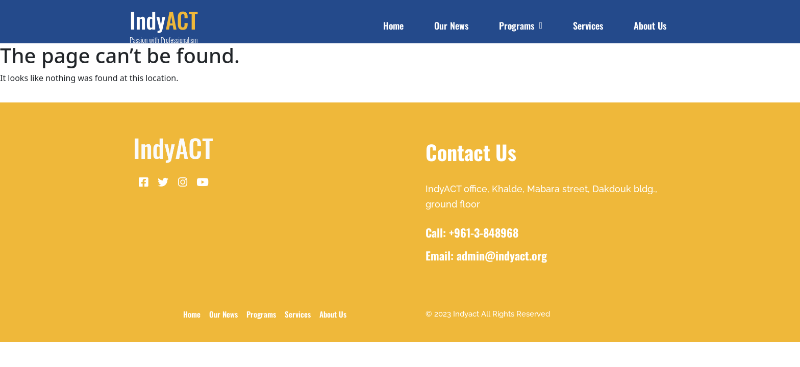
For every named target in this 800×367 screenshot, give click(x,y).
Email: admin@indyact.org (486, 255)
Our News (451, 25)
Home (393, 25)
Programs (521, 25)
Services (588, 25)
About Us (650, 25)
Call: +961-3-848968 (472, 232)
